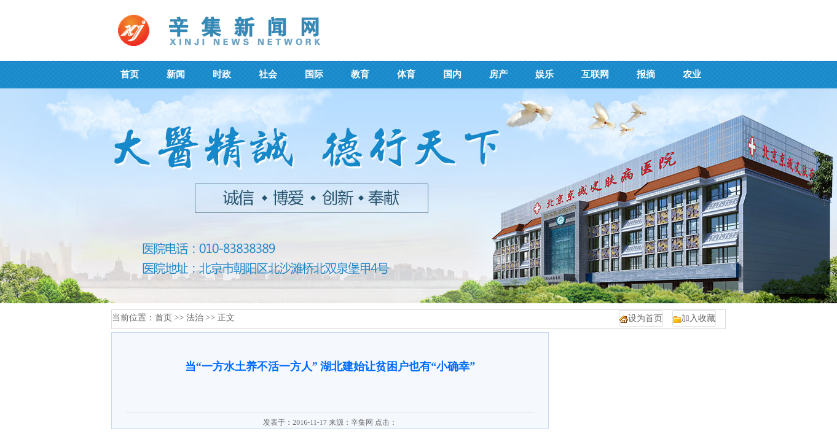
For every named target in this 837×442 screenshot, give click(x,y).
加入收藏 (698, 318)
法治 (194, 317)
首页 (163, 317)
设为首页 (645, 318)
